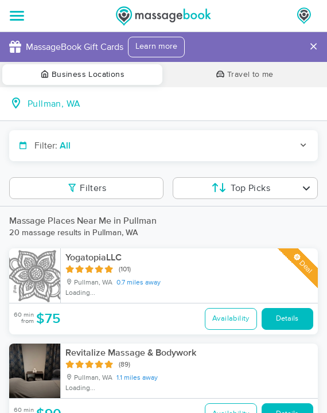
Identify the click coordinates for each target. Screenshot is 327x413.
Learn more (156, 46)
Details (287, 318)
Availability (231, 318)
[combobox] (173, 104)
